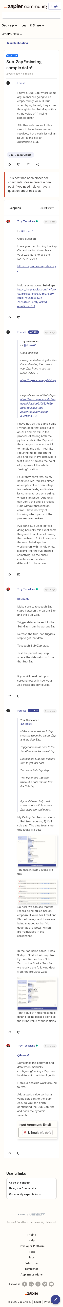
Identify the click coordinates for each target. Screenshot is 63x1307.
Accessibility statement (43, 1222)
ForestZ (21, 83)
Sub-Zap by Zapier (20, 154)
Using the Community (22, 1188)
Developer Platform (32, 1246)
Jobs (31, 1257)
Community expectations (25, 1194)
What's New (12, 34)
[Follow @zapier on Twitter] (44, 1284)
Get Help (10, 25)
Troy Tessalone (26, 221)
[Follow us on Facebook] (24, 1284)
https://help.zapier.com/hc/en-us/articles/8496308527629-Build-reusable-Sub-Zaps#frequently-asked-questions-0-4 (36, 298)
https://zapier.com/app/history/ (38, 380)
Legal (37, 1301)
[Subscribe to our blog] (37, 1284)
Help (32, 1240)
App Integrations (31, 1274)
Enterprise (31, 1263)
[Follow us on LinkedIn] (31, 1284)
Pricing (31, 1234)
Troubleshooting (17, 43)
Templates (31, 1268)
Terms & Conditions (17, 1222)
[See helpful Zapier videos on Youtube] (51, 1284)
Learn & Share (33, 25)
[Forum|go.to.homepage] (24, 6)
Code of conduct (19, 1182)
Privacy (48, 1301)
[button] (55, 6)
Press (31, 1251)
